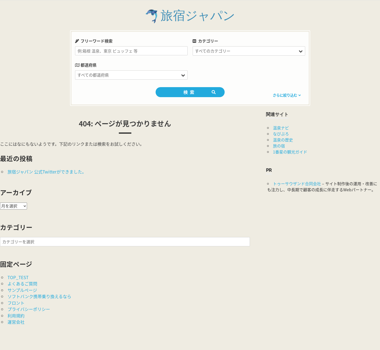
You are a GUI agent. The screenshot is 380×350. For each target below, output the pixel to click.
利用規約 (16, 315)
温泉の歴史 (283, 140)
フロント (16, 303)
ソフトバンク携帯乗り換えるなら (39, 296)
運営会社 (16, 322)
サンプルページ (22, 290)
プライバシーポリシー (29, 309)
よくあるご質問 (22, 283)
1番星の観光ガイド (290, 152)
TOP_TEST (18, 277)
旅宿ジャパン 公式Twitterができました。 (47, 171)
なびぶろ (281, 134)
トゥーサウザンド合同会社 (297, 184)
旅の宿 (279, 146)
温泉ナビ (281, 128)
